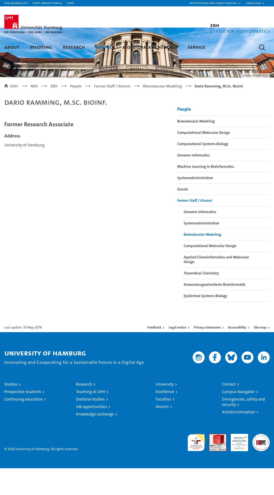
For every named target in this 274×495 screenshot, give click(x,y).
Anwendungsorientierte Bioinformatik (214, 311)
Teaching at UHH (90, 418)
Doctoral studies (90, 426)
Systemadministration (195, 204)
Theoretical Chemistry (201, 300)
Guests (182, 216)
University (165, 411)
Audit (213, 463)
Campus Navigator (238, 418)
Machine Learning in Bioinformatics (205, 193)
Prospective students (22, 418)
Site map (260, 354)
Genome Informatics (193, 182)
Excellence (165, 418)
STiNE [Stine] (70, 3)
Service (196, 46)
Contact (229, 411)
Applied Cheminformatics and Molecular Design (216, 286)
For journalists (16, 3)
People (104, 46)
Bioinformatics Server (149, 46)
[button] (215, 3)
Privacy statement (207, 354)
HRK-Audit (238, 463)
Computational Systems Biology (202, 170)
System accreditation (261, 465)
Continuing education (23, 426)
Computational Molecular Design (203, 159)
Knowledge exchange (95, 440)
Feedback (154, 354)
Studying (41, 46)
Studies (11, 411)
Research (74, 46)
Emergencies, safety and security (243, 428)
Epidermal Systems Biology (205, 322)
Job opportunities (91, 433)
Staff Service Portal (47, 3)
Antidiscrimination (238, 438)
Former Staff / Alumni (194, 227)
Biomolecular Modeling (196, 148)
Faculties (163, 426)
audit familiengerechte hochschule (196, 467)
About (11, 46)
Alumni (162, 433)
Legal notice (177, 354)
